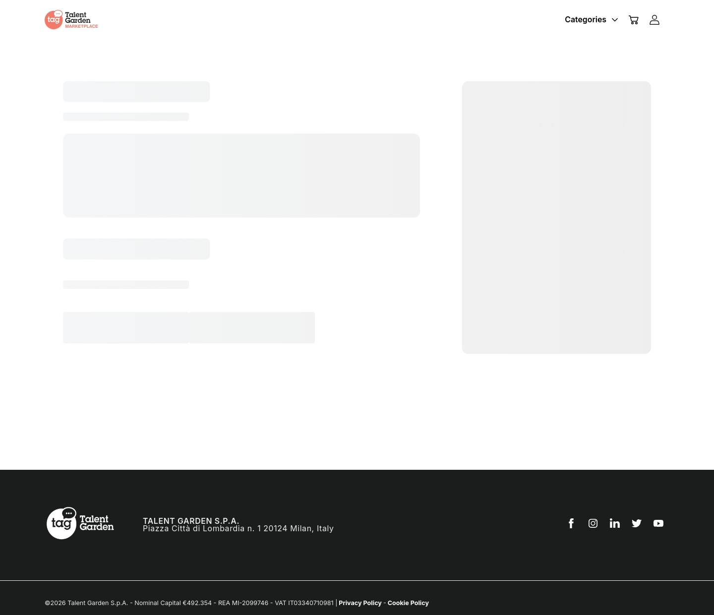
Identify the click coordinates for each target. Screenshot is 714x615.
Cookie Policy (407, 603)
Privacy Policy (360, 603)
